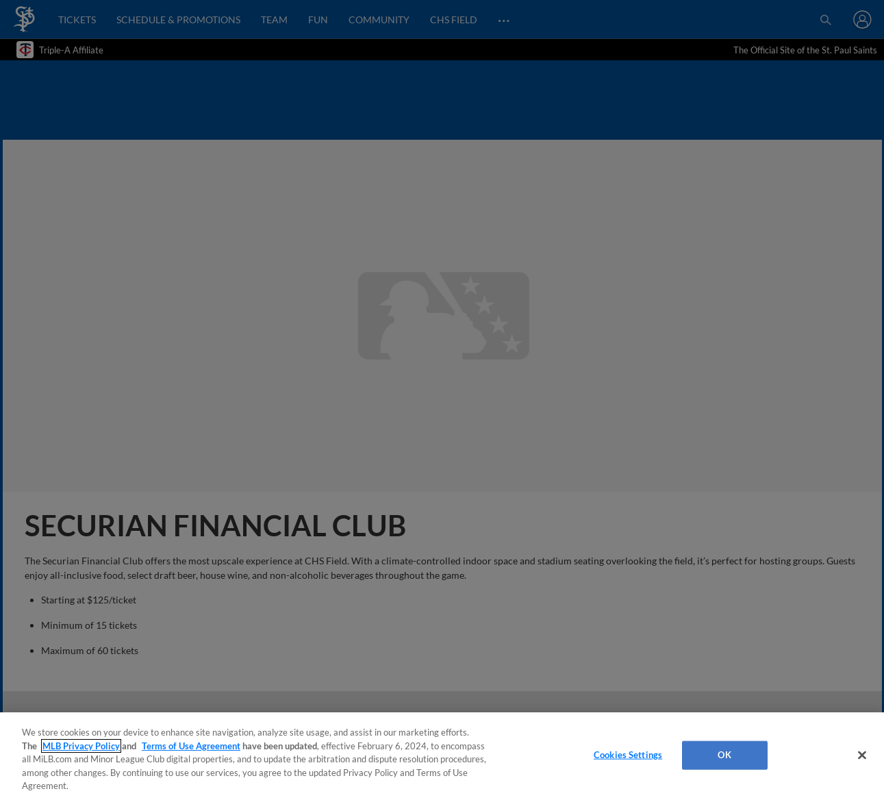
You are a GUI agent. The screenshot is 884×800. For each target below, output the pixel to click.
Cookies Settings (628, 754)
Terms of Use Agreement (191, 745)
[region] (442, 756)
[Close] (862, 755)
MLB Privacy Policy (81, 745)
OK (724, 754)
